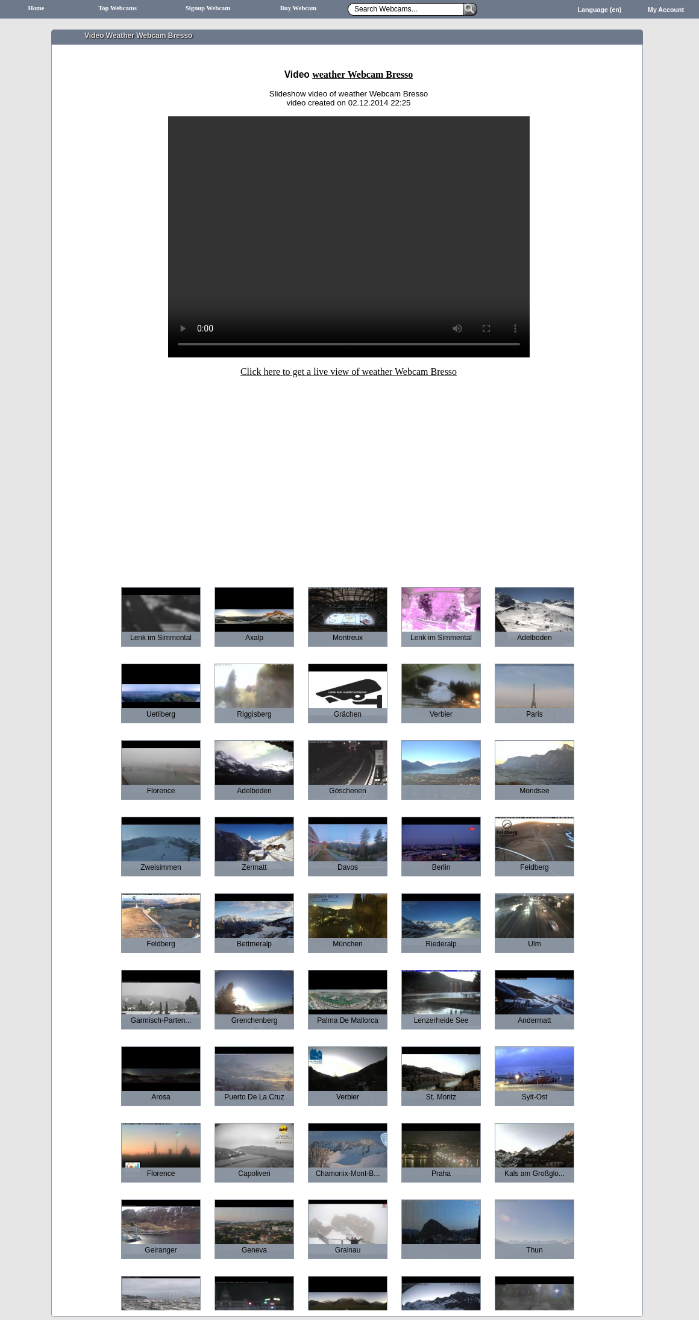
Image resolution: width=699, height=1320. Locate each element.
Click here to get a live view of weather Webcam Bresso (348, 371)
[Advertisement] (348, 473)
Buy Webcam (298, 8)
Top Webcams (117, 8)
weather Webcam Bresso (362, 74)
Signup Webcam (208, 8)
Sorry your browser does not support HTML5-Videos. (349, 236)
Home (36, 8)
